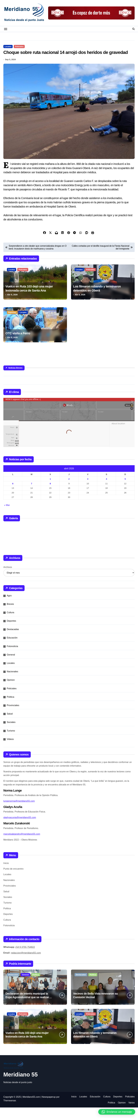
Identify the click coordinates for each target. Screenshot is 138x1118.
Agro (9, 606)
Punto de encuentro (13, 879)
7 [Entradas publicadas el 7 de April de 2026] (31, 494)
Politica (10, 707)
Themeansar (9, 1111)
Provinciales (13, 716)
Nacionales (12, 682)
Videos (10, 749)
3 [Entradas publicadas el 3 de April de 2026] (87, 489)
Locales (8, 46)
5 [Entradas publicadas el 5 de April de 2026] (125, 489)
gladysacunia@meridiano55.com (19, 828)
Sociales (11, 733)
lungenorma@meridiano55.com (19, 811)
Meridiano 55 (20, 1085)
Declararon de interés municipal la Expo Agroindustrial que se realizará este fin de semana (27, 1008)
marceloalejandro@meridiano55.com (21, 844)
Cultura (10, 623)
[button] (116, 1112)
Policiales (19, 46)
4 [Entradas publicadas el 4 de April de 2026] (106, 489)
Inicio (6, 873)
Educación (12, 648)
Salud (10, 724)
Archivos (7, 577)
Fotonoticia (12, 657)
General (11, 665)
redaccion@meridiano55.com (26, 963)
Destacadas (13, 640)
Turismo (11, 741)
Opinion (11, 690)
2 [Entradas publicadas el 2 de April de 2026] (68, 489)
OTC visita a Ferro (17, 344)
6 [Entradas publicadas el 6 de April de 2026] (12, 494)
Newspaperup (49, 1107)
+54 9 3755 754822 (25, 958)
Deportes (12, 323)
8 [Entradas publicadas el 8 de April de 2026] (50, 494)
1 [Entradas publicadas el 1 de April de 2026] (50, 489)
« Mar (7, 515)
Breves (10, 614)
